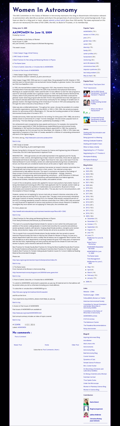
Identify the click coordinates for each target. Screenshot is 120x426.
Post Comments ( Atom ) (51, 350)
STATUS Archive (88, 319)
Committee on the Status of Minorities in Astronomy (92, 312)
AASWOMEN (22, 327)
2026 (87, 168)
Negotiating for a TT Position (93, 150)
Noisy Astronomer (89, 329)
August (90, 230)
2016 (87, 196)
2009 (87, 216)
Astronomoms (88, 347)
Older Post (75, 345)
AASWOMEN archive (90, 316)
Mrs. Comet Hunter (90, 366)
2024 (87, 174)
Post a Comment (20, 337)
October (90, 224)
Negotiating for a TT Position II (94, 153)
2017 (87, 194)
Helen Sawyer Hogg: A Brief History (26, 53)
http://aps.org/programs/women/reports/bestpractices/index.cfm (35, 260)
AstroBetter (87, 340)
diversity (86, 47)
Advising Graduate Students (92, 141)
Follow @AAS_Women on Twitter (94, 298)
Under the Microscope (91, 383)
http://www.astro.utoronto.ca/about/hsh (38, 138)
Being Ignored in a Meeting (92, 137)
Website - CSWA (88, 292)
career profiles (88, 54)
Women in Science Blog (91, 390)
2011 (87, 210)
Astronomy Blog (89, 350)
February (90, 275)
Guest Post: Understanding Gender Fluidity (99, 102)
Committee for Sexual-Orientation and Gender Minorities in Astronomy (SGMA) (95, 306)
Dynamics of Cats (89, 359)
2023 (87, 177)
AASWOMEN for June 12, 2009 (94, 252)
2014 (87, 202)
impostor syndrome (90, 69)
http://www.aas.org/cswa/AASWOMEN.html (27, 313)
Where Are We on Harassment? (97, 110)
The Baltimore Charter (91, 322)
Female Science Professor (92, 363)
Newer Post (18, 345)
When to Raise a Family (91, 147)
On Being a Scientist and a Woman (95, 374)
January (90, 278)
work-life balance (89, 63)
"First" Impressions (89, 88)
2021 (87, 182)
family (85, 50)
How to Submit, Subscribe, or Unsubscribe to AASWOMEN (33, 67)
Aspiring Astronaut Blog (91, 337)
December (91, 219)
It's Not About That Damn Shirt (94, 84)
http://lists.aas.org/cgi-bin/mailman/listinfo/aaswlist (30, 292)
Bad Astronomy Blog (90, 353)
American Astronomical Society (93, 301)
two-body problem (89, 73)
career (85, 44)
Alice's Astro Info (89, 344)
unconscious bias (89, 66)
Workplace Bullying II (90, 160)
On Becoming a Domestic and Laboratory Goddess (93, 370)
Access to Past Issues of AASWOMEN (26, 70)
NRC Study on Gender (21, 56)
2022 (87, 180)
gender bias (87, 41)
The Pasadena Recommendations (94, 325)
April (89, 270)
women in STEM (89, 35)
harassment (87, 57)
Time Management (93, 259)
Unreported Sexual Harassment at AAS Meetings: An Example (98, 119)
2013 (87, 205)
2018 (87, 191)
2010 (87, 213)
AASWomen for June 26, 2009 (95, 239)
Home (47, 345)
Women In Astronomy (45, 10)
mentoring (87, 60)
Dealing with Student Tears (92, 144)
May (89, 267)
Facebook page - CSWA (91, 295)
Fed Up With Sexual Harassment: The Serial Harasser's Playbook (99, 93)
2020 (87, 185)
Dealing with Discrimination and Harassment (94, 133)
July (88, 233)
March (89, 272)
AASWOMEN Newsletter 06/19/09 (95, 248)
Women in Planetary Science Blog (94, 387)
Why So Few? (88, 76)
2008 (87, 282)
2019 (87, 188)
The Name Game (19, 63)
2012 (87, 208)
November (91, 221)
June (89, 235)
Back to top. (17, 141)
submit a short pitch (57, 20)
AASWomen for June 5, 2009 (94, 262)
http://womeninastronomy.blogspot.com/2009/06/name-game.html (35, 272)
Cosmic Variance (89, 356)
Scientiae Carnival (89, 377)
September (91, 227)
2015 (87, 199)
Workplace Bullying (90, 156)
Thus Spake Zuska (89, 380)
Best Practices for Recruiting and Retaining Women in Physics (35, 60)
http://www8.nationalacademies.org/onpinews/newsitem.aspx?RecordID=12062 (39, 211)
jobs (85, 38)
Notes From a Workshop (91, 243)
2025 (87, 171)
